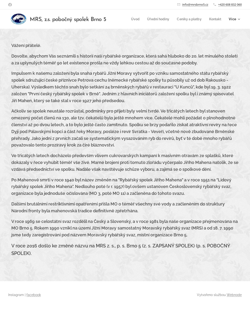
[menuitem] (131, 19)
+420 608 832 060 (230, 4)
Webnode (234, 295)
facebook (33, 295)
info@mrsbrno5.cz (195, 4)
